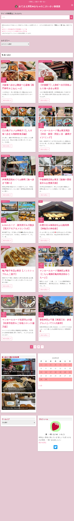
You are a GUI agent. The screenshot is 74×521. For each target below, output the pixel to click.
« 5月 (40, 385)
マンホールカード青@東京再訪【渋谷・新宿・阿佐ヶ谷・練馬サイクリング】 (56, 134)
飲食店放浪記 (5, 61)
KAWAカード (5, 201)
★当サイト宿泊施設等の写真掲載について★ (14, 29)
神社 (40, 201)
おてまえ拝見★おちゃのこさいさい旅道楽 (39, 6)
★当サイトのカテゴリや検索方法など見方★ (14, 31)
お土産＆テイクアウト (45, 61)
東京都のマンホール (44, 247)
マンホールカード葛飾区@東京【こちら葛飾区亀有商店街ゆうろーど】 (55, 274)
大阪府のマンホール (7, 296)
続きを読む (7, 100)
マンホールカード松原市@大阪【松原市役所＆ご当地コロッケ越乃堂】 (18, 323)
